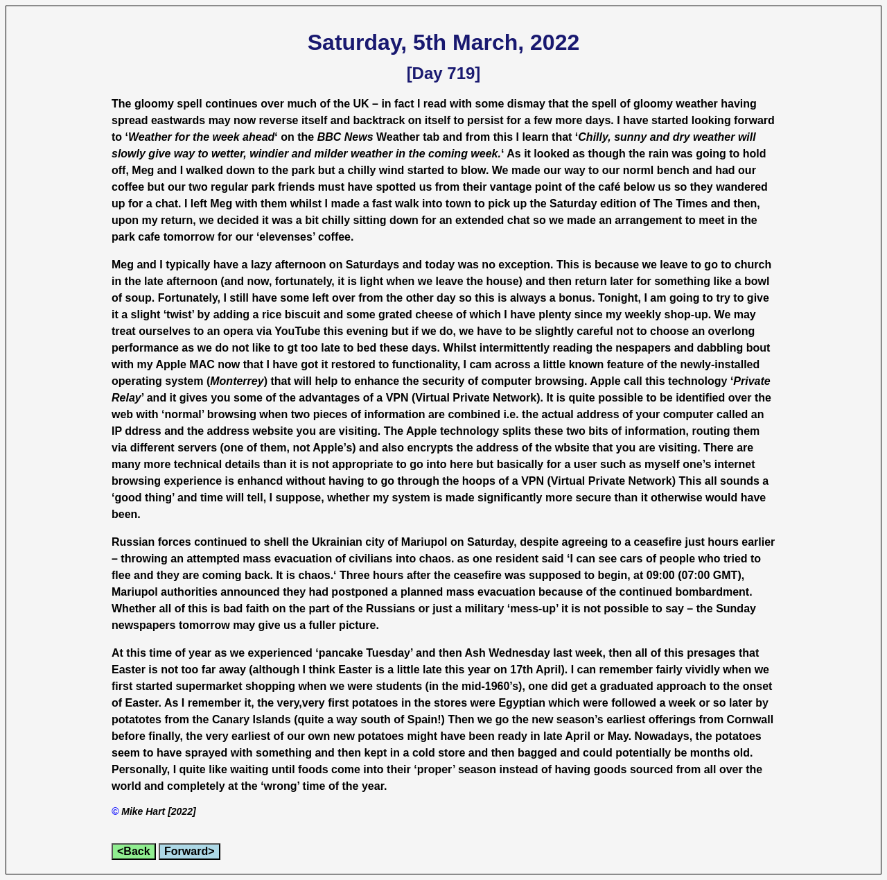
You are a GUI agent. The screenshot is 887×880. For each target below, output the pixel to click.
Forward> (189, 851)
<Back (133, 851)
